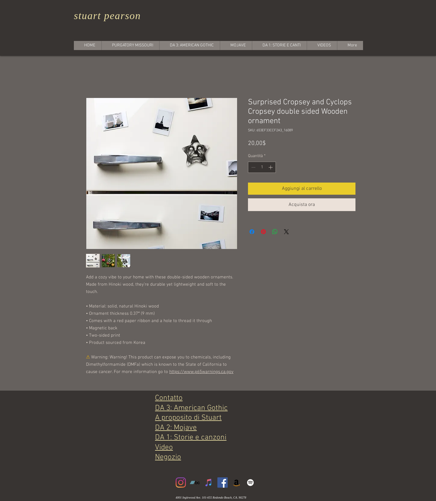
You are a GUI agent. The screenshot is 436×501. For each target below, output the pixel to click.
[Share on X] (286, 231)
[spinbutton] (261, 167)
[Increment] (271, 167)
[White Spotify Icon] (250, 482)
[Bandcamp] (195, 482)
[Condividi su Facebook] (252, 231)
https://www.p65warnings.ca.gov (201, 372)
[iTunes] (208, 482)
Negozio (168, 457)
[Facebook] (222, 482)
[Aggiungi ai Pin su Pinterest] (263, 231)
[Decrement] (252, 167)
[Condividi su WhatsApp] (275, 231)
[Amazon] (236, 482)
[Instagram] (181, 482)
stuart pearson (107, 15)
